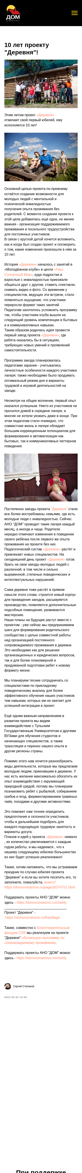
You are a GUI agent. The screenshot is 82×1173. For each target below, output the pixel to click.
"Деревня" (59, 509)
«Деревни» (28, 264)
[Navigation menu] (75, 13)
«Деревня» (45, 115)
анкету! (50, 882)
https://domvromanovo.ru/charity (42, 902)
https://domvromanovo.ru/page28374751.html (39, 887)
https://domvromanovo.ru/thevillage (32, 917)
